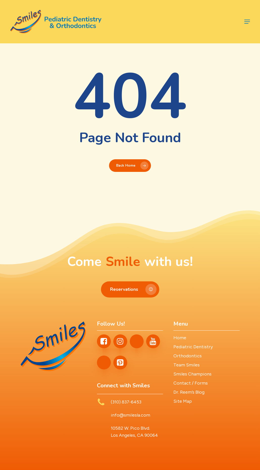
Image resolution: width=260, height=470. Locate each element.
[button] (247, 21)
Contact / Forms (190, 383)
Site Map (182, 401)
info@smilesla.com (130, 415)
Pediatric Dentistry (193, 347)
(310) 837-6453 (126, 402)
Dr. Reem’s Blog (188, 392)
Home (179, 337)
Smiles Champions (192, 374)
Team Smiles (186, 365)
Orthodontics (187, 356)
